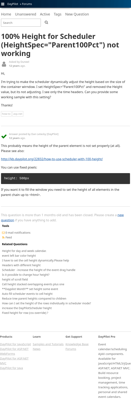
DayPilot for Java (11, 368)
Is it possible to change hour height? (25, 275)
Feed (9, 237)
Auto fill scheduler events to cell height (27, 294)
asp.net (17, 114)
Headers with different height (21, 265)
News (37, 349)
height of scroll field (15, 279)
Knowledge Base (77, 344)
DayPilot (12, 4)
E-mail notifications (18, 232)
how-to (6, 114)
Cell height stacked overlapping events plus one (33, 284)
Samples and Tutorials (48, 344)
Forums (27, 4)
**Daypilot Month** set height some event (30, 289)
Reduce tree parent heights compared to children (34, 298)
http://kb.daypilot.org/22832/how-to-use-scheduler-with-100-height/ (52, 159)
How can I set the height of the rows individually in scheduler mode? (46, 303)
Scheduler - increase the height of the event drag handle (38, 270)
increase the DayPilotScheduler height (27, 308)
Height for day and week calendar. (24, 251)
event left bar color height (19, 255)
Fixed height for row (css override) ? (25, 313)
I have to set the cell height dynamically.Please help (35, 260)
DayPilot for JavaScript (15, 344)
